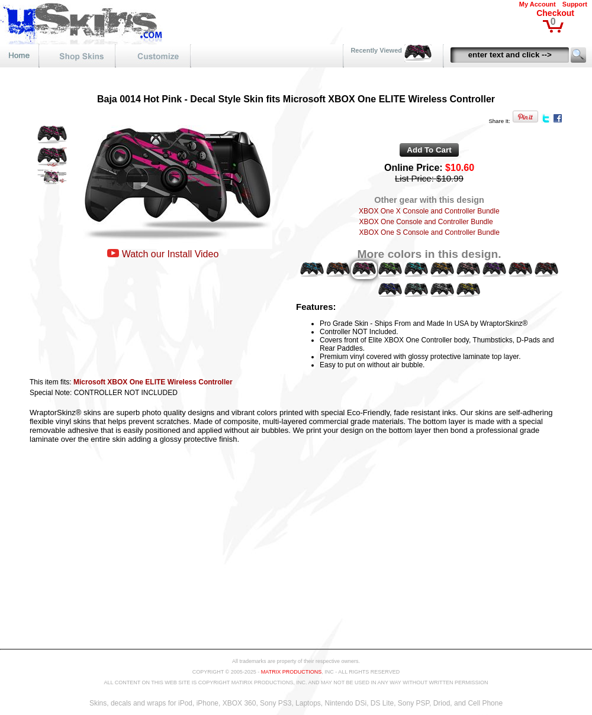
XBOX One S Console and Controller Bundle (429, 232)
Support (574, 4)
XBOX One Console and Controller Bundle (426, 222)
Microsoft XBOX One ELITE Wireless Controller (153, 382)
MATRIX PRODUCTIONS (291, 672)
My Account (537, 4)
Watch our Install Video (170, 254)
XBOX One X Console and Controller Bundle (429, 211)
